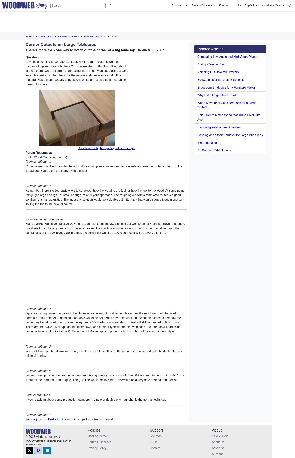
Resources (180, 5)
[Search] (78, 5)
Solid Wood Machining (95, 36)
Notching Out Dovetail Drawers (218, 72)
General (75, 36)
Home (29, 36)
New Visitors (220, 436)
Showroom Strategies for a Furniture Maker (226, 87)
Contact (155, 448)
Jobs (238, 5)
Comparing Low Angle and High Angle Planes (227, 56)
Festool (30, 419)
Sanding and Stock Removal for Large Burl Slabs (230, 135)
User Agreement (98, 436)
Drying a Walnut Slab (211, 64)
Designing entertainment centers (219, 127)
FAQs (153, 442)
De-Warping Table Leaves (214, 150)
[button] (29, 450)
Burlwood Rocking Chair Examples (220, 79)
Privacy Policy (97, 448)
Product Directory (203, 5)
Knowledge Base (273, 5)
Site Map (156, 436)
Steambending (207, 142)
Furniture (62, 36)
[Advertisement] (147, 22)
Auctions (217, 454)
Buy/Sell (251, 5)
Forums (225, 5)
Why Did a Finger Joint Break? (217, 95)
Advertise (218, 448)
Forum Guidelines (99, 442)
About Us (218, 442)
